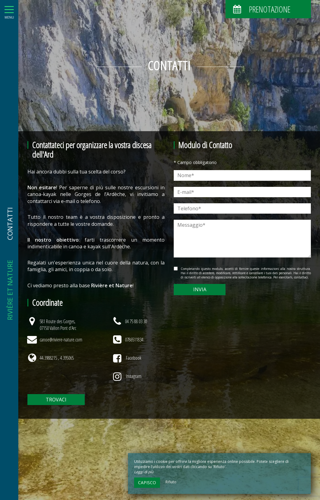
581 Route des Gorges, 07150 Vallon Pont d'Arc (58, 324)
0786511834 (134, 339)
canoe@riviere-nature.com (61, 339)
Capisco (147, 482)
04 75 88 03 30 (136, 321)
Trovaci (56, 399)
